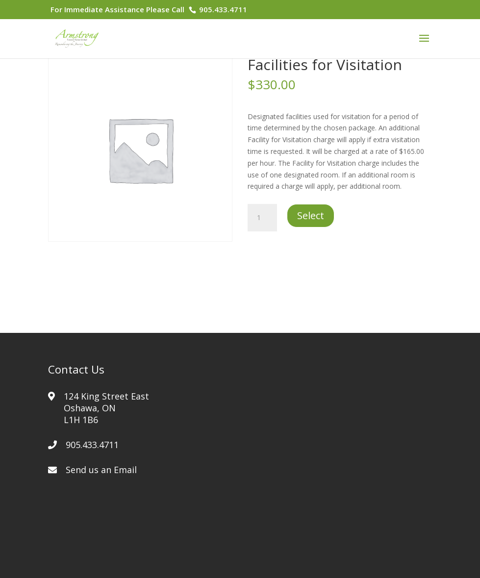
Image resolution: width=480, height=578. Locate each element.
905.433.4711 (222, 9)
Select (310, 215)
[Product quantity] (262, 217)
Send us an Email (101, 470)
